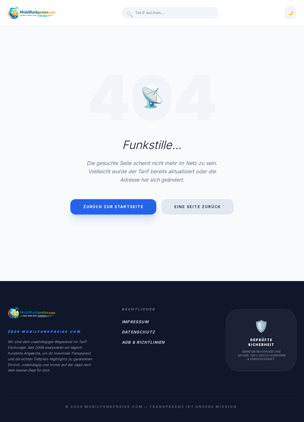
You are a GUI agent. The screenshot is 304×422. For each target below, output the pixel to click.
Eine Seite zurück (197, 206)
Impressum (135, 321)
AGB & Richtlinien (143, 342)
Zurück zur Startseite (113, 206)
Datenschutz (138, 332)
